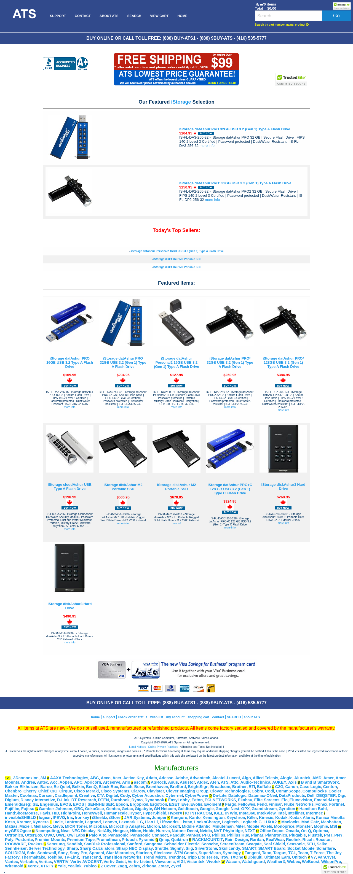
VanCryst (326, 857)
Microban (98, 826)
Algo (246, 778)
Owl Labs (76, 835)
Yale (62, 866)
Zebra (134, 866)
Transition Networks (122, 857)
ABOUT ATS (109, 16)
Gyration (287, 808)
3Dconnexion (26, 778)
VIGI (181, 861)
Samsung (56, 844)
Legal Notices (137, 746)
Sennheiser (16, 848)
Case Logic (310, 786)
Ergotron (158, 804)
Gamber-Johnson (55, 808)
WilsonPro (331, 861)
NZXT (250, 831)
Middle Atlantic (196, 826)
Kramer (24, 822)
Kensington (213, 817)
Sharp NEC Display (134, 848)
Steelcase (163, 853)
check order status (133, 717)
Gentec (113, 808)
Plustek (315, 835)
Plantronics (276, 835)
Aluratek (302, 778)
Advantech (200, 778)
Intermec (314, 813)
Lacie (57, 822)
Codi (269, 791)
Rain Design (236, 839)
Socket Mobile (301, 848)
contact (218, 717)
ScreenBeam (232, 844)
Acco (106, 778)
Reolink (293, 839)
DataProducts (292, 795)
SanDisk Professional (104, 844)
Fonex (321, 804)
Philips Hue (238, 835)
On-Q (306, 831)
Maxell (25, 826)
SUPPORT (58, 16)
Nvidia (206, 831)
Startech (144, 853)
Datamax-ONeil (262, 795)
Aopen (66, 782)
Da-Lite (219, 795)
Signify (177, 848)
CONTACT (83, 16)
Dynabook (154, 800)
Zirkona (149, 866)
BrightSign (198, 786)
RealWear (275, 839)
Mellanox (42, 826)
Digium (12, 800)
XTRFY (47, 866)
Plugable (297, 835)
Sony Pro (78, 853)
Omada (292, 831)
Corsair (46, 795)
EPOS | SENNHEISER (93, 804)
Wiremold (14, 866)
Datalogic (237, 795)
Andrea (28, 782)
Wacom (233, 861)
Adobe (181, 778)
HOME (182, 16)
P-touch (129, 839)
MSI (333, 826)
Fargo (230, 804)
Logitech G (251, 822)
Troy (224, 857)
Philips (218, 835)
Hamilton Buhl (313, 808)
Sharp (72, 848)
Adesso (166, 778)
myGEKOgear (18, 831)
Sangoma (153, 844)
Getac (127, 808)
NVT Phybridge (228, 831)
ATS (225, 782)
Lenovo (110, 822)
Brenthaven (157, 786)
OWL (60, 835)
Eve (185, 804)
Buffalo (264, 786)
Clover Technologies (230, 791)
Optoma (320, 831)
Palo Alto (97, 835)
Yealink (75, 866)
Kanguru (179, 817)
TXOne (236, 857)
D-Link (63, 800)
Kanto (195, 817)
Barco (46, 786)
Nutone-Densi (185, 831)
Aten (214, 782)
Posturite (24, 839)
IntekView (266, 813)
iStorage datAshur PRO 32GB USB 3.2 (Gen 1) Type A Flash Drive (234, 129)
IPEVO (59, 817)
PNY (338, 835)
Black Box (108, 786)
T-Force (317, 853)
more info (207, 146)
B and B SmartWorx (320, 782)
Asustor (187, 782)
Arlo (126, 782)
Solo (31, 853)
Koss (10, 822)
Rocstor (323, 839)
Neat (65, 831)
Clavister (155, 791)
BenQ (91, 786)
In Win (231, 813)
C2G (279, 786)
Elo (284, 800)
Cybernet (174, 795)
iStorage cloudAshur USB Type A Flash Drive (70, 486)
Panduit (177, 835)
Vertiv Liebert (140, 861)
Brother (239, 786)
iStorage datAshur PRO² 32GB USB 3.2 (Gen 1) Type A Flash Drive (235, 183)
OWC (49, 835)
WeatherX (276, 861)
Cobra (257, 791)
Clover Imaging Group (187, 791)
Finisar (275, 804)
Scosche (209, 844)
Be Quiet (62, 786)
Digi (341, 795)
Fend (262, 804)
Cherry (29, 791)
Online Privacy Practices (163, 746)
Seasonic (295, 844)
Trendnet (176, 857)
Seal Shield (274, 844)
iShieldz (99, 817)
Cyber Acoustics (148, 795)
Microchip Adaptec (127, 826)
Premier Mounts (50, 839)
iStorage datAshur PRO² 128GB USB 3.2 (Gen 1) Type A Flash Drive (283, 362)
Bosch (126, 786)
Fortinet (336, 804)
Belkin (78, 786)
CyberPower (196, 795)
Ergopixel (139, 804)
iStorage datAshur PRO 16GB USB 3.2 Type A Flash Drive (69, 362)
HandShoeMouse (21, 813)
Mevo (58, 826)
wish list (156, 717)
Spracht (96, 853)
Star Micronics (120, 853)
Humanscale (115, 813)
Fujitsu (27, 808)
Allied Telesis (265, 778)
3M (43, 778)
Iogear (45, 817)
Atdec (202, 782)
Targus (280, 853)
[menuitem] (24, 16)
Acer (117, 778)
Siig (189, 848)
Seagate (254, 844)
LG (140, 822)
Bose (139, 786)
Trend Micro (154, 857)
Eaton (197, 800)
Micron (153, 826)
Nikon (135, 831)
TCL (292, 853)
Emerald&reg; (327, 800)
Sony (63, 853)
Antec (42, 782)
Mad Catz (310, 822)
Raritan (257, 839)
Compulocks (315, 791)
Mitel (240, 826)
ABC (94, 778)
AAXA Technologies (69, 778)
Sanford (134, 844)
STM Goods (185, 853)
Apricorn (92, 782)
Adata (151, 778)
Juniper (159, 817)
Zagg (122, 866)
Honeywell (92, 813)
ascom (140, 782)
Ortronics (14, 835)
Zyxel (176, 866)
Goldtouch (188, 808)
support (109, 717)
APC (78, 782)
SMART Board (272, 848)
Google (206, 808)
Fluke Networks (299, 804)
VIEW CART (159, 16)
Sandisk (74, 844)
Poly (9, 839)
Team (303, 853)
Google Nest (227, 808)
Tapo (266, 853)
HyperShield (155, 813)
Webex (293, 861)
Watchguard (253, 861)
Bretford (178, 786)
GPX (245, 808)
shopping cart (198, 717)
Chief (43, 791)
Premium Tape (81, 839)
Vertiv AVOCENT (86, 861)
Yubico (90, 866)
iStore (115, 817)
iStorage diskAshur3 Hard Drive (283, 486)
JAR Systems (137, 817)
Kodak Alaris (301, 817)
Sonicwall (47, 853)
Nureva (163, 831)
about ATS (252, 717)
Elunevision (301, 800)
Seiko (322, 844)
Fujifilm (12, 808)
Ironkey (82, 817)
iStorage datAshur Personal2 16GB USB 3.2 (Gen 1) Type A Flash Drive (177, 251)
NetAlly (104, 831)
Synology (232, 853)
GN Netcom (165, 808)
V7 (313, 857)
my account (175, 717)
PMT (328, 835)
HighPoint (70, 813)
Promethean (108, 839)
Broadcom (220, 786)
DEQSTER (326, 795)
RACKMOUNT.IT (207, 839)
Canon (291, 786)
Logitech (230, 822)
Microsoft (171, 826)
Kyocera (41, 822)
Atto (234, 782)
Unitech (299, 857)
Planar (257, 835)
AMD (316, 778)
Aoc (54, 782)
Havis (45, 813)
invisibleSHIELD (20, 817)
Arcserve (111, 782)
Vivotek (213, 861)
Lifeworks (169, 822)
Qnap (164, 839)
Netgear (120, 831)
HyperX (175, 813)
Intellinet (296, 813)
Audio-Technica (255, 782)
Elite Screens (266, 800)
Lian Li (151, 822)
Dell (310, 795)
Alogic (286, 778)
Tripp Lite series (202, 857)
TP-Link (71, 857)
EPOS (65, 804)
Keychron (235, 817)
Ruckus (35, 844)
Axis (292, 782)
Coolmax (28, 795)
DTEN (103, 800)
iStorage (181, 102)
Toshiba (54, 857)
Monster (304, 826)
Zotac (163, 866)
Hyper (135, 813)
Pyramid (146, 839)
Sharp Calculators (97, 848)
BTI (251, 786)
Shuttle (162, 848)
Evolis (196, 804)
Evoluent (212, 804)
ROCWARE (15, 844)
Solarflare (325, 848)
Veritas (45, 861)
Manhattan (331, 822)
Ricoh (308, 839)
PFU (206, 835)
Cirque (65, 791)
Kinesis (266, 817)
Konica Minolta (330, 817)
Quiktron (179, 839)
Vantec (11, 861)
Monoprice (284, 826)
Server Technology (47, 848)
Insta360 (247, 813)
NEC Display (83, 831)
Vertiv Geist (115, 861)
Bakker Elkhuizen (21, 786)
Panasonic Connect (149, 835)
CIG (53, 791)
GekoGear (94, 808)
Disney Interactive (37, 800)
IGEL (218, 813)
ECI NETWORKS (220, 800)
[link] (291, 59)
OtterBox (33, 835)
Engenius (49, 804)
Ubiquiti (255, 857)
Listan (186, 822)
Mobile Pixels (259, 826)
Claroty (138, 791)
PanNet (193, 835)
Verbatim (28, 861)
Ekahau (245, 800)
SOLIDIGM (15, 853)
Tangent (252, 853)
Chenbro (13, 791)
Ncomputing (47, 831)
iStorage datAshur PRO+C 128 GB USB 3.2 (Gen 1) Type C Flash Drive (230, 489)
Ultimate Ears (277, 857)
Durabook (120, 800)
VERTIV (61, 861)
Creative (87, 795)
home (95, 717)
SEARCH (134, 16)
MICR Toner (76, 826)
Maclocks (290, 822)
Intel (281, 813)
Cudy (125, 795)
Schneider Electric (182, 844)
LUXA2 (270, 822)
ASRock (158, 782)
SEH (310, 844)
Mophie (321, 826)
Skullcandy (229, 848)
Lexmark (127, 822)
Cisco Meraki (86, 791)
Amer (328, 778)
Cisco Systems (115, 791)
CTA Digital (107, 795)
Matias (11, 826)
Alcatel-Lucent (226, 778)
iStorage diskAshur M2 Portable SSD (177, 259)
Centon (330, 786)
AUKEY (279, 782)
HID (55, 813)
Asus (173, 782)
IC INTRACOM (198, 813)
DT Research (83, 800)
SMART (249, 848)
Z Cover (108, 866)
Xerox (33, 866)
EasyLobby (179, 800)
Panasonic (118, 835)
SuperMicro (210, 853)
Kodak (281, 817)
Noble (148, 831)
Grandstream (264, 808)
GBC (78, 808)
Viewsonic (165, 861)
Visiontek (196, 861)
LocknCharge (207, 822)
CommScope (288, 791)
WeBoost (310, 861)
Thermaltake (33, 857)
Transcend (91, 857)
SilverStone (206, 848)
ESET (174, 804)
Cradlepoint (66, 795)
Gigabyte (143, 808)
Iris (70, 817)
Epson (122, 804)
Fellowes (246, 804)
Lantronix (74, 822)
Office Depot (272, 831)
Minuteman (223, 826)
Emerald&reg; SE (21, 804)
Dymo (137, 800)
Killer (252, 817)
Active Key (133, 778)
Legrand (93, 822)
